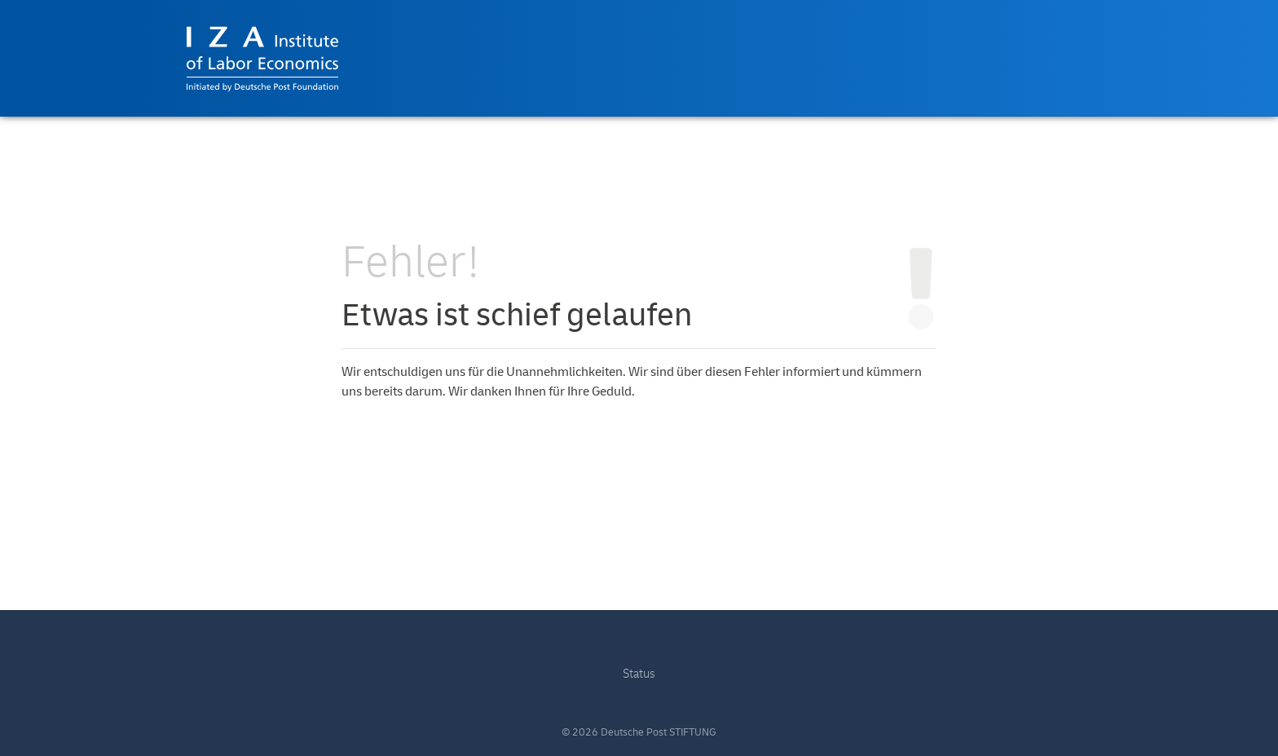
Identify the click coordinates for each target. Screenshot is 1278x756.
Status (639, 674)
